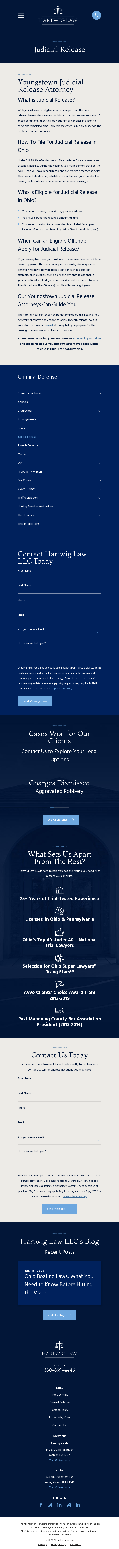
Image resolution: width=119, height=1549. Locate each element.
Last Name (24, 585)
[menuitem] (57, 393)
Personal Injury (59, 1410)
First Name (24, 570)
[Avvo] (50, 1505)
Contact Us (59, 1425)
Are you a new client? (31, 629)
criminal (48, 325)
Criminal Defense (59, 1402)
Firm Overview (59, 1395)
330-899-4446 (59, 1370)
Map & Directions (59, 1460)
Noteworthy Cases (59, 1417)
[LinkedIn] (59, 1505)
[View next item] (75, 807)
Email (21, 615)
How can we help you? (32, 643)
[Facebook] (41, 1505)
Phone (22, 600)
